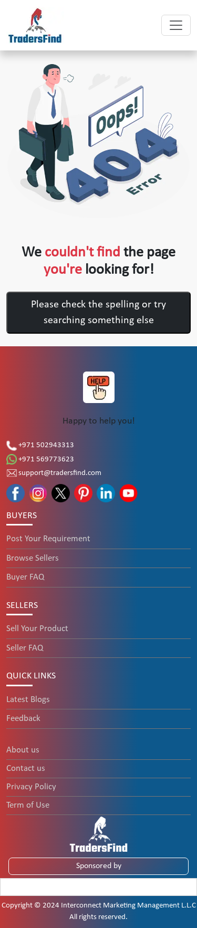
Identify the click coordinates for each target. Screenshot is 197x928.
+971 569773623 (40, 459)
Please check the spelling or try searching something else (98, 313)
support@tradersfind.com (53, 473)
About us (22, 750)
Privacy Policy (31, 786)
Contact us (25, 768)
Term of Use (27, 805)
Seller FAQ (24, 648)
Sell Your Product (37, 628)
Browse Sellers (32, 558)
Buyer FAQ (25, 577)
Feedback (23, 718)
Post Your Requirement (48, 538)
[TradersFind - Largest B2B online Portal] (98, 834)
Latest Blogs (28, 699)
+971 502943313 (40, 445)
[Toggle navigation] (176, 25)
